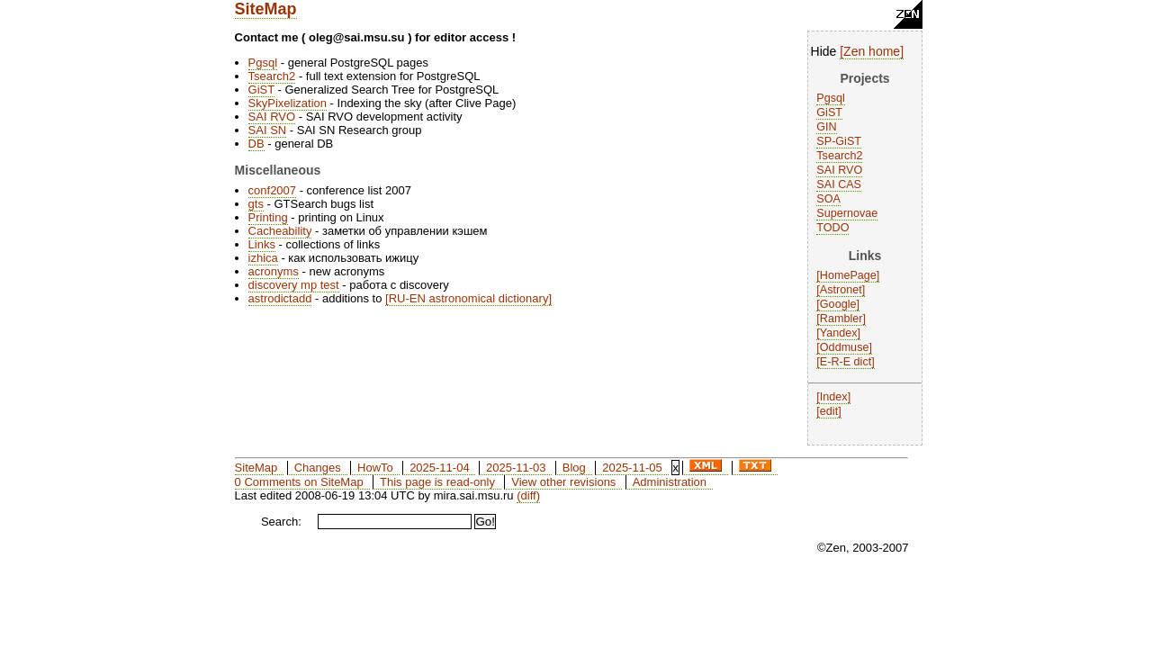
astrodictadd (280, 298)
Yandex (839, 333)
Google (838, 304)
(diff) (528, 495)
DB (256, 143)
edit (829, 411)
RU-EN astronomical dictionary (469, 298)
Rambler (841, 318)
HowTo (375, 467)
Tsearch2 (839, 155)
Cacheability (280, 231)
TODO (832, 227)
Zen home (871, 51)
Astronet (841, 290)
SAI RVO (839, 170)
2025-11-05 (632, 467)
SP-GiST (838, 141)
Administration (669, 482)
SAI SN (267, 130)
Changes (317, 467)
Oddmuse (844, 347)
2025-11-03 (516, 467)
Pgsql (830, 98)
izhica (263, 258)
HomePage (848, 275)
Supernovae (847, 213)
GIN (826, 127)
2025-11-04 (440, 467)
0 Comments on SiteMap (299, 482)
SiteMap (266, 9)
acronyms (273, 271)
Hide (824, 51)
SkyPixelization (287, 103)
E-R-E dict (845, 362)
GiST (829, 112)
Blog (574, 467)
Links (261, 244)
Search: (281, 521)
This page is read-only (437, 482)
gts (256, 204)
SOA (828, 199)
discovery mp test (293, 285)
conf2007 (272, 190)
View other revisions (563, 482)
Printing (268, 217)
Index (834, 397)
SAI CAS (838, 184)
